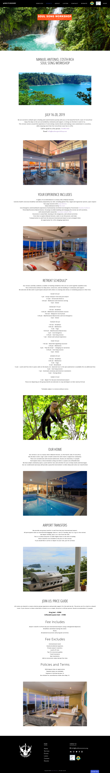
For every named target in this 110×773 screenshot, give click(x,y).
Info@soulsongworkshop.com (57, 131)
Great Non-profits (92, 3)
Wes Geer (62, 206)
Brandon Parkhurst (84, 208)
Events (49, 3)
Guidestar (98, 3)
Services (39, 3)
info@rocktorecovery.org (79, 748)
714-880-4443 (65, 128)
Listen (65, 3)
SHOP (105, 3)
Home (46, 748)
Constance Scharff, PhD (64, 212)
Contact (74, 3)
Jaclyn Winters (62, 203)
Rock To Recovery (54, 770)
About (57, 3)
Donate (84, 3)
